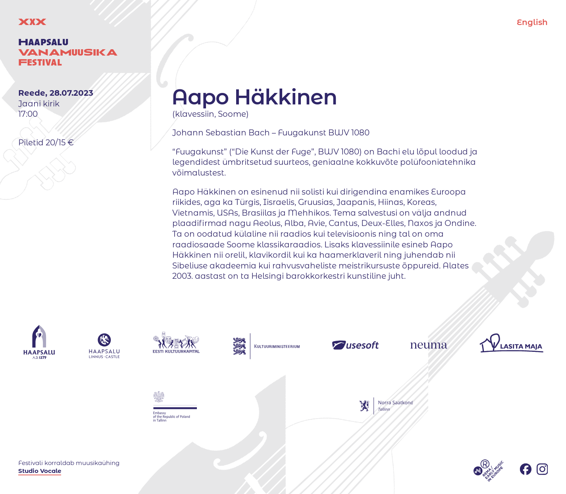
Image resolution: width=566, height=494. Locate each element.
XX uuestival (67, 42)
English (532, 22)
